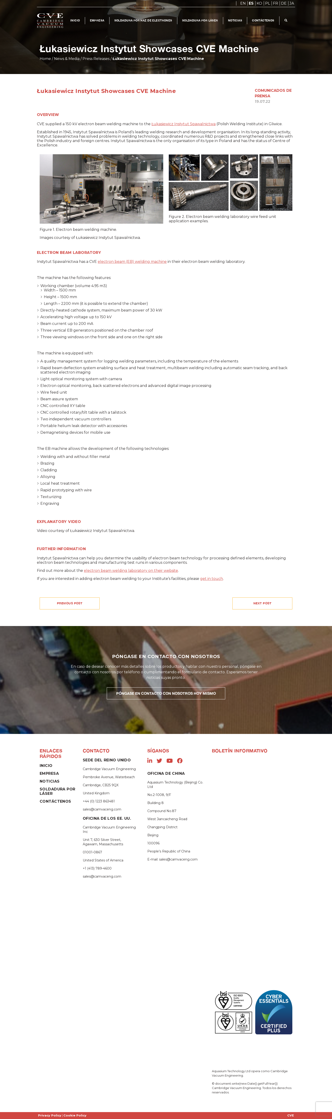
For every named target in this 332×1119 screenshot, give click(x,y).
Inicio (75, 20)
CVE (290, 1115)
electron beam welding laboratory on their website (131, 570)
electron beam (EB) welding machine (132, 261)
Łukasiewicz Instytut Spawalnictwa (183, 124)
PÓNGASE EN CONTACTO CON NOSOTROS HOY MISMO (166, 693)
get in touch (211, 578)
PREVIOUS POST (70, 603)
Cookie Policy (74, 1115)
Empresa (97, 20)
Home (45, 58)
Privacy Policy (49, 1115)
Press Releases (96, 58)
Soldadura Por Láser (200, 20)
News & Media (67, 58)
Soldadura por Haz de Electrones (143, 20)
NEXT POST (262, 603)
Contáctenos (264, 20)
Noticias (235, 20)
